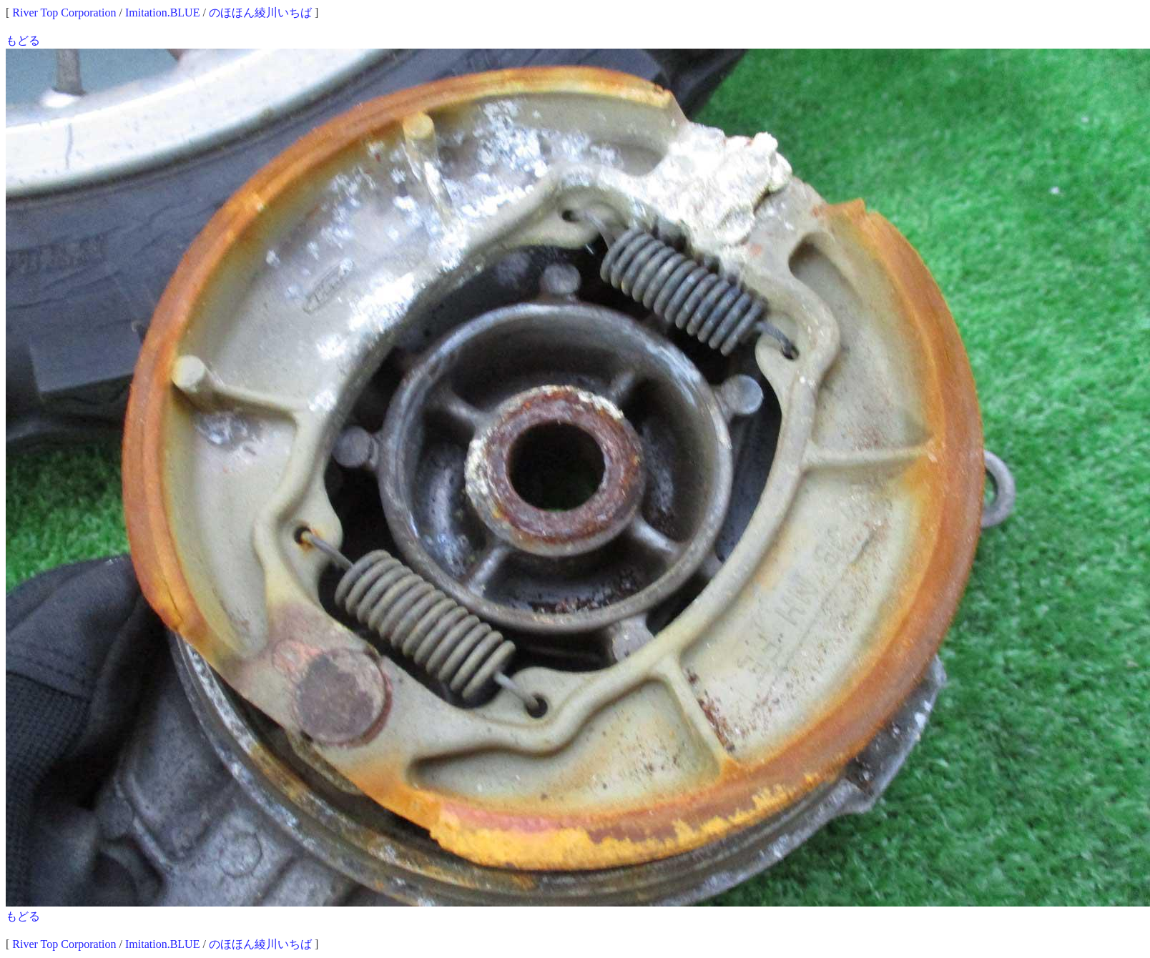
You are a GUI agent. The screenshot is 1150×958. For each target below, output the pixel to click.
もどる (23, 40)
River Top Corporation (64, 12)
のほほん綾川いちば (260, 12)
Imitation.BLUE (162, 12)
